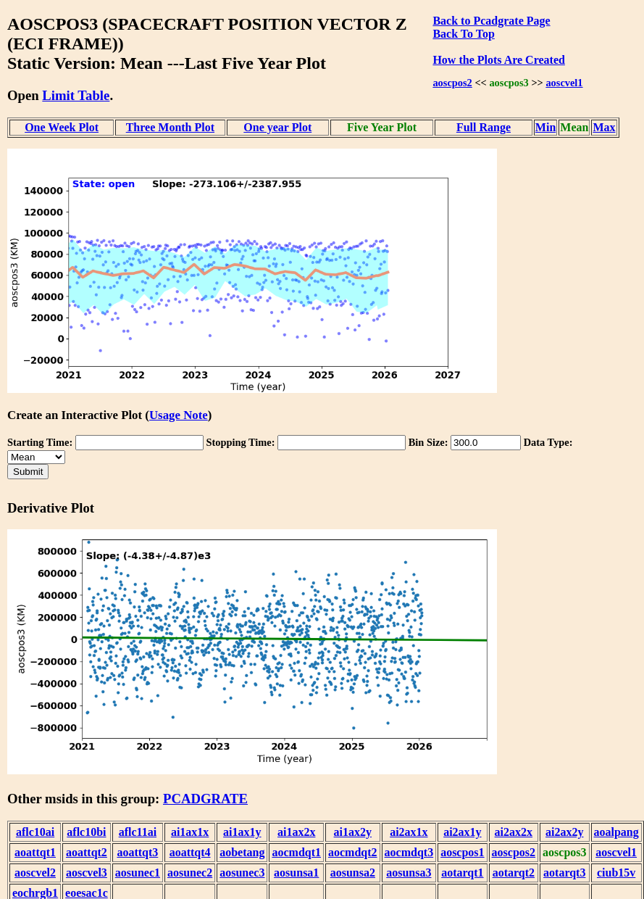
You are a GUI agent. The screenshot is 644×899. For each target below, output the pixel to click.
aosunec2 (189, 872)
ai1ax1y (242, 832)
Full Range (483, 127)
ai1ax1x (190, 832)
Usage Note (178, 415)
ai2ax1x (408, 832)
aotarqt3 (564, 872)
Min (545, 127)
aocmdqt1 (296, 852)
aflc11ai (137, 832)
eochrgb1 (35, 893)
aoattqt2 (86, 852)
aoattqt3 (137, 852)
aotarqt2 (514, 872)
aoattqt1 (35, 852)
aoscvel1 (563, 82)
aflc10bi (86, 832)
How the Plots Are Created (498, 60)
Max (604, 127)
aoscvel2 (35, 872)
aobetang (241, 852)
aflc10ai (35, 832)
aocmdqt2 (352, 852)
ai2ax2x (513, 832)
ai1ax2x (296, 832)
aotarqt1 (462, 872)
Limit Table (75, 95)
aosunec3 (241, 872)
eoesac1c (86, 893)
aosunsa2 (352, 872)
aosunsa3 (408, 872)
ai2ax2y (564, 832)
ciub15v (616, 872)
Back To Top (463, 34)
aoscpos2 (452, 82)
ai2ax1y (462, 832)
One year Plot (277, 127)
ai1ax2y (353, 832)
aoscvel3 (86, 872)
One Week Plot (62, 127)
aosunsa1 (296, 872)
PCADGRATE (205, 798)
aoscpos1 (462, 852)
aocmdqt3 (409, 852)
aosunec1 (137, 872)
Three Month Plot (170, 127)
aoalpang (616, 832)
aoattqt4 (190, 852)
